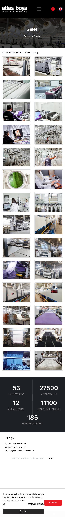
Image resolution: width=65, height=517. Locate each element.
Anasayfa (28, 36)
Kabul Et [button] (53, 503)
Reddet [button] (23, 511)
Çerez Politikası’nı (35, 500)
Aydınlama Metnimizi (16, 504)
